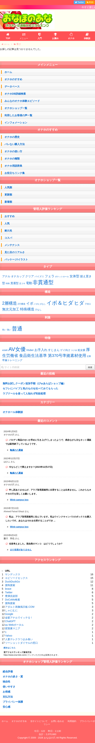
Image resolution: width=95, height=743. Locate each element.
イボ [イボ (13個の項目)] (29, 303)
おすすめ (10, 216)
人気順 (8, 187)
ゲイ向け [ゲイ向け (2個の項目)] (65, 350)
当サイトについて (39, 721)
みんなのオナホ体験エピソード (22, 101)
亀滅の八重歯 (16, 450)
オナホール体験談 (13, 412)
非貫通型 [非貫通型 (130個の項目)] (43, 282)
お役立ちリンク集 (15, 173)
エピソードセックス (16, 578)
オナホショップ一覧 (16, 108)
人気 (7, 223)
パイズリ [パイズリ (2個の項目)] (39, 276)
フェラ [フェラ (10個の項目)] (49, 276)
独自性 (6, 681)
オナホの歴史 (12, 137)
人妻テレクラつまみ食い (19, 639)
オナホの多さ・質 (13, 676)
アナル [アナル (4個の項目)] (6, 276)
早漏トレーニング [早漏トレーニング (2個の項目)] (12, 360)
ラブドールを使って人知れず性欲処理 (24, 393)
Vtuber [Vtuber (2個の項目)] (30, 350)
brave (8, 588)
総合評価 (8, 671)
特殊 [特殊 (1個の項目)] (8, 283)
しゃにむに (11, 610)
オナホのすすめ (13, 79)
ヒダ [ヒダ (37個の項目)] (79, 303)
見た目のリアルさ (15, 252)
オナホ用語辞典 (13, 165)
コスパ (8, 238)
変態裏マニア (12, 628)
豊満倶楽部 (11, 596)
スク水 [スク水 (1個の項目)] (74, 350)
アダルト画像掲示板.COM (19, 606)
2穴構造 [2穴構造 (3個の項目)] (21, 304)
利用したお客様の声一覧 (18, 115)
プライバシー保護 (13, 701)
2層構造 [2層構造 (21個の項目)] (9, 303)
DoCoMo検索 (12, 599)
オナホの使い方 (13, 151)
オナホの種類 (12, 158)
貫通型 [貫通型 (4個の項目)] (14, 283)
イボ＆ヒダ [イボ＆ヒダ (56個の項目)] (60, 303)
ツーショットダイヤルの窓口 (21, 642)
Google (9, 614)
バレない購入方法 (15, 144)
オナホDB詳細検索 (15, 93)
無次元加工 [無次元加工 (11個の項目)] (10, 309)
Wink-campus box (19, 500)
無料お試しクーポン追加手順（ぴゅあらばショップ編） (34, 383)
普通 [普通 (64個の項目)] (17, 329)
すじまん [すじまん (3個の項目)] (53, 350)
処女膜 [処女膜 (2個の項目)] (81, 350)
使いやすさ (9, 686)
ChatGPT (10, 621)
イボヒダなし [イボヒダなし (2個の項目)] (40, 304)
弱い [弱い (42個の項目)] (4, 330)
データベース (12, 86)
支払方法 (8, 696)
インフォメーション (16, 122)
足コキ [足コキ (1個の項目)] (22, 283)
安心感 (6, 706)
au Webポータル (14, 624)
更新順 (8, 194)
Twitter (8, 592)
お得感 (6, 691)
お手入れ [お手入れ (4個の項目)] (40, 350)
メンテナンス (12, 245)
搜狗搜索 (10, 585)
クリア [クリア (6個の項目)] (29, 276)
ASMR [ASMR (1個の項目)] (5, 350)
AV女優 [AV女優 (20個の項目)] (17, 349)
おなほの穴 (50, 737)
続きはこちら (10, 648)
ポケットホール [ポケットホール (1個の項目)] (62, 276)
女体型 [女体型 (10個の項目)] (74, 276)
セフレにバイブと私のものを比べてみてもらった (30, 388)
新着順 (8, 202)
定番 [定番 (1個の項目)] (89, 356)
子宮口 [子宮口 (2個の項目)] (88, 304)
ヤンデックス (12, 574)
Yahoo (8, 635)
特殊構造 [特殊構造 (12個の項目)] (27, 309)
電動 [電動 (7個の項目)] (29, 283)
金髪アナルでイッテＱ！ (19, 617)
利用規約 (72, 721)
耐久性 (8, 230)
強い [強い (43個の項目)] (9, 329)
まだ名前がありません (21, 549)
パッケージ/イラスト (16, 259)
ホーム (8, 72)
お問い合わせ (57, 721)
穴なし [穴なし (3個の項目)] (38, 309)
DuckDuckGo (12, 581)
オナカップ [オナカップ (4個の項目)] (18, 276)
